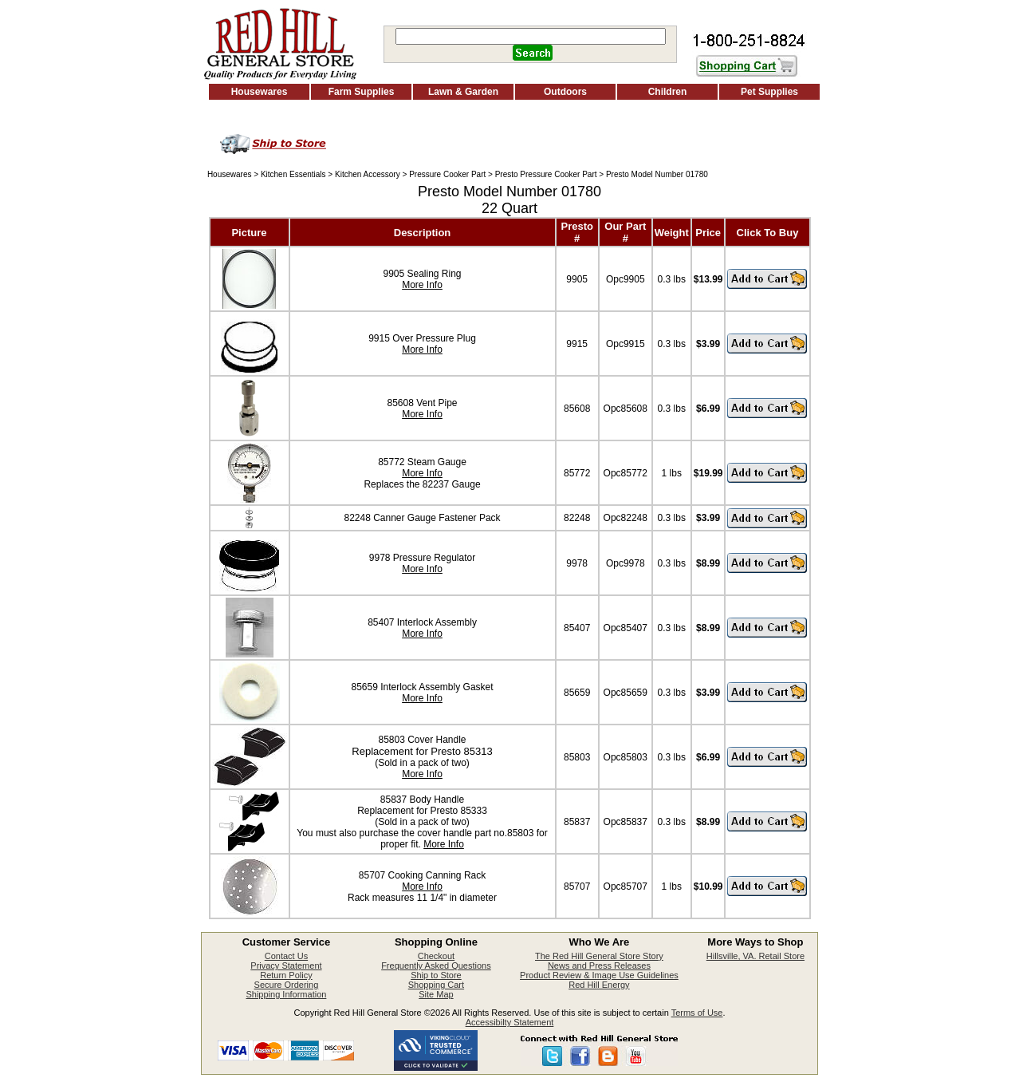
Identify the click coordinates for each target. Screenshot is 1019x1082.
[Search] (530, 36)
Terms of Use (697, 1012)
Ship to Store (436, 975)
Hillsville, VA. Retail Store (755, 956)
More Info (422, 284)
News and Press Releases (599, 965)
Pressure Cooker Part (447, 174)
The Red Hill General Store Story (599, 956)
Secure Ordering (286, 984)
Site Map (436, 994)
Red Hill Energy (599, 984)
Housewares (259, 91)
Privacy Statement (285, 965)
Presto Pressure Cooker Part (546, 174)
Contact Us (286, 956)
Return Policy (286, 975)
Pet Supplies (769, 91)
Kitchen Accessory (367, 174)
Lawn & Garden (463, 91)
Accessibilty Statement (510, 1022)
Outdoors (565, 91)
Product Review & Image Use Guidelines (599, 975)
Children (667, 91)
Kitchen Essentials (293, 174)
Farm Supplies (362, 91)
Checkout (436, 956)
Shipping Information (286, 994)
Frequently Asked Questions (436, 965)
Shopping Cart (436, 984)
